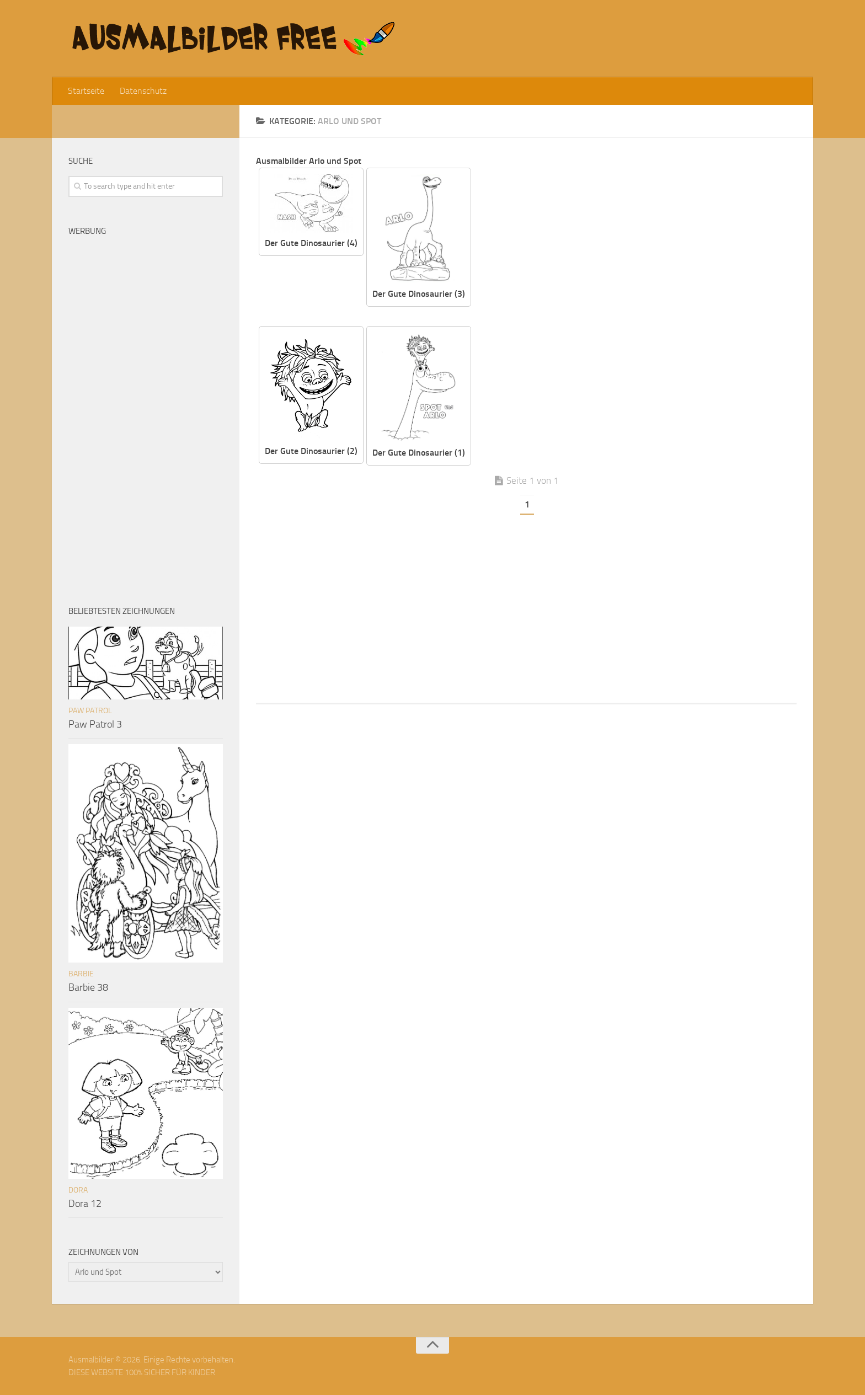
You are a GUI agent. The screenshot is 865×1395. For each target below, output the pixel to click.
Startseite (86, 90)
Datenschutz (143, 90)
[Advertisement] (642, 245)
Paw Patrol (90, 710)
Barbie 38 (88, 987)
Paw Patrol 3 (95, 724)
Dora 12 (85, 1204)
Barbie (81, 974)
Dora (78, 1190)
